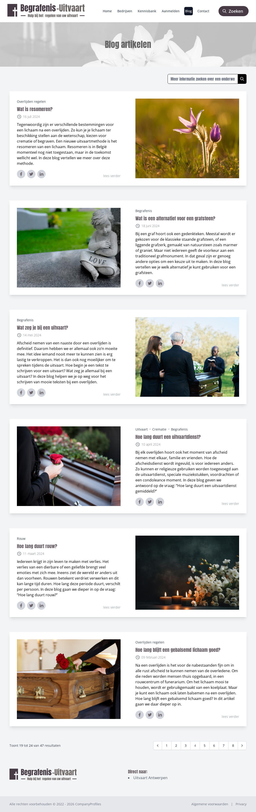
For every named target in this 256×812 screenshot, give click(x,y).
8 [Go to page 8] (233, 745)
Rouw (21, 538)
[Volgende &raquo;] (242, 745)
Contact (203, 11)
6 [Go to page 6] (214, 745)
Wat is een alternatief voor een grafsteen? (175, 218)
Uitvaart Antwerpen (150, 777)
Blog (188, 11)
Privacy (241, 804)
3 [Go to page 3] (186, 745)
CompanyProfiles (88, 804)
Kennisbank (147, 11)
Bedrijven (124, 11)
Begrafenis (143, 211)
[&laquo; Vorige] (157, 745)
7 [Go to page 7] (224, 745)
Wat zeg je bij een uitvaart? (42, 327)
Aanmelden (171, 11)
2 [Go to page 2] (176, 745)
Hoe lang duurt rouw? (37, 546)
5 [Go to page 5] (205, 745)
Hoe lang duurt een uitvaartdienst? (168, 436)
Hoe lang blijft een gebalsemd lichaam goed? (177, 649)
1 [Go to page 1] (167, 745)
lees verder (112, 176)
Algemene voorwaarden (209, 804)
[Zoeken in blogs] (203, 79)
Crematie (159, 429)
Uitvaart (141, 429)
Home (107, 11)
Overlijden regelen (31, 101)
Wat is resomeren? (35, 109)
